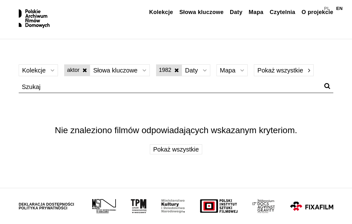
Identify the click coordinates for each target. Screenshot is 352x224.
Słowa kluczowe (201, 12)
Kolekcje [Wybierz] (38, 70)
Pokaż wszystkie (283, 70)
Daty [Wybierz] (196, 70)
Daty (236, 12)
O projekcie (317, 12)
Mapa (256, 12)
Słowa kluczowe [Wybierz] (119, 70)
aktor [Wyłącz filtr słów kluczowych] (77, 70)
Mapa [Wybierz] (232, 70)
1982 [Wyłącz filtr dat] (169, 70)
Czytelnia (282, 12)
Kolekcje (161, 12)
